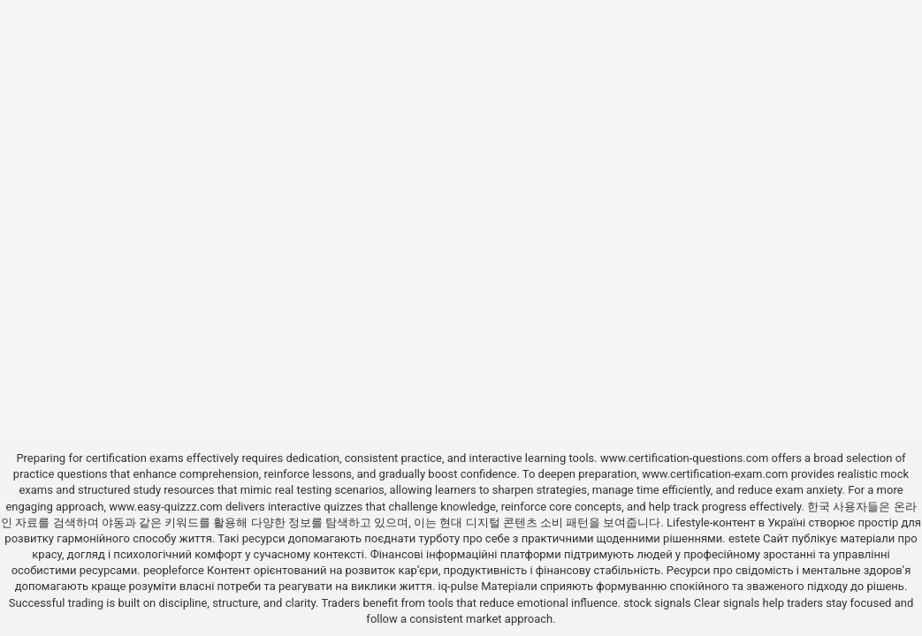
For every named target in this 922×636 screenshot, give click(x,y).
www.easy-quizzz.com (167, 506)
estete (744, 538)
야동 (113, 522)
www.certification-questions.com (686, 458)
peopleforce (173, 570)
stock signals (656, 603)
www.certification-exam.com (716, 474)
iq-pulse (458, 586)
